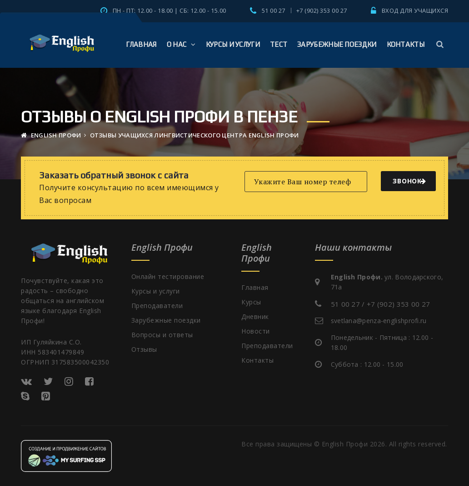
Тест (278, 44)
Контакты (405, 44)
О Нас (181, 44)
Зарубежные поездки (336, 44)
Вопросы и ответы (162, 334)
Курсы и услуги (233, 44)
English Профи (51, 135)
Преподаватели (157, 305)
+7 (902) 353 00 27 (321, 10)
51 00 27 (273, 10)
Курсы (251, 302)
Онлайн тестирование (168, 276)
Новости (255, 331)
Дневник (255, 316)
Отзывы (144, 349)
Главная (141, 44)
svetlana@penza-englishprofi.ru (379, 320)
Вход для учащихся (415, 10)
